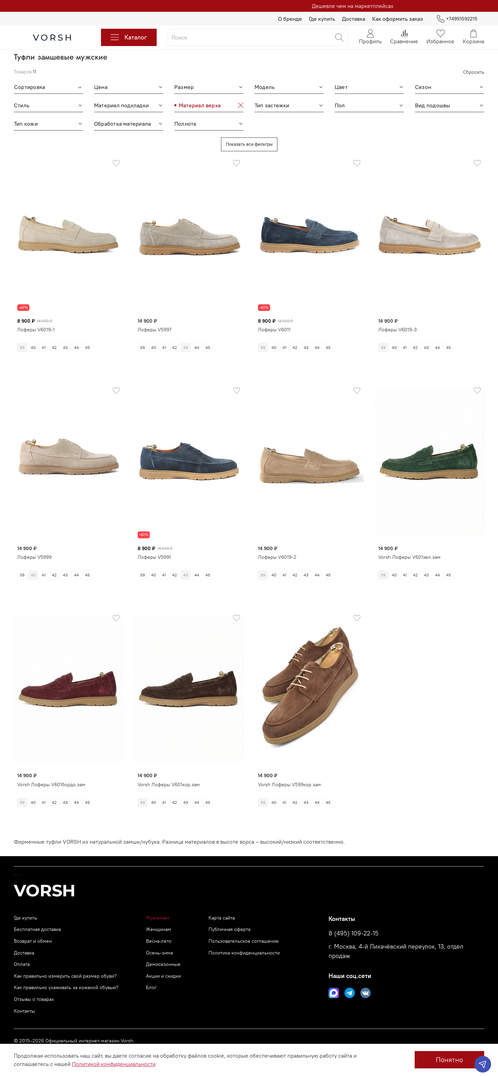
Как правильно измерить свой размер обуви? (65, 976)
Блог (151, 987)
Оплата (22, 964)
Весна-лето (159, 941)
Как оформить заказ (397, 18)
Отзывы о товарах (34, 999)
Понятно (449, 1059)
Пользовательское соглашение (244, 941)
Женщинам (158, 929)
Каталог (129, 37)
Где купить (322, 18)
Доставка (353, 18)
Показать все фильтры (249, 144)
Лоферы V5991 (154, 552)
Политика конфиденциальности (244, 953)
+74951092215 (457, 19)
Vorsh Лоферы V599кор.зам (289, 779)
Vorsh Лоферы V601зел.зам (409, 551)
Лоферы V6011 (274, 330)
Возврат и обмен (33, 941)
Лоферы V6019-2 (277, 552)
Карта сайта (222, 918)
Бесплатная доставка (37, 929)
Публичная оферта (229, 929)
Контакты (24, 1011)
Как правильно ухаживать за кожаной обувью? (66, 987)
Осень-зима (159, 953)
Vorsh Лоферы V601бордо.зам (51, 779)
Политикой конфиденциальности (114, 1063)
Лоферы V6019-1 (36, 330)
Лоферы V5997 (155, 330)
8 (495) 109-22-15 (353, 933)
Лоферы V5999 (34, 552)
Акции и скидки (163, 976)
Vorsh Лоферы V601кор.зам (169, 779)
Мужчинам (157, 918)
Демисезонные (163, 964)
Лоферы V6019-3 (397, 330)
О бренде (290, 18)
